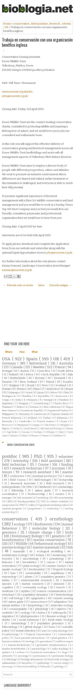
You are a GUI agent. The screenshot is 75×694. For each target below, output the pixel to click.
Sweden (39, 367)
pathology (59, 666)
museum (60, 583)
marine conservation (49, 540)
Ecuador (68, 381)
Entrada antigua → (60, 285)
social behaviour (29, 619)
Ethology (12, 659)
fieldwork (45, 486)
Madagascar (9, 396)
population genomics (51, 623)
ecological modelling (51, 551)
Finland (13, 374)
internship (21, 461)
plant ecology (31, 565)
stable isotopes (64, 641)
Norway (40, 377)
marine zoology (61, 663)
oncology (23, 655)
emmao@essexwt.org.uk (17, 270)
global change (33, 626)
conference (17, 476)
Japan (41, 392)
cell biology (16, 598)
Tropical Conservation (39, 634)
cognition (8, 587)
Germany (9, 363)
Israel (29, 392)
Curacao (26, 432)
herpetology (35, 605)
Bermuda (7, 421)
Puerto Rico (61, 403)
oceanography (18, 608)
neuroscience (39, 601)
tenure (7, 472)
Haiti (61, 432)
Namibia (27, 396)
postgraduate (34, 508)
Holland (33, 417)
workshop (43, 497)
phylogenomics (30, 616)
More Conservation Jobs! (21, 445)
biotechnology (64, 594)
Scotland (61, 385)
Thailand (7, 407)
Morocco (7, 425)
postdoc (10, 456)
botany (40, 555)
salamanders (9, 663)
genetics (59, 536)
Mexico (22, 388)
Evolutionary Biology (27, 536)
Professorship (37, 494)
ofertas (66, 23)
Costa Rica (44, 370)
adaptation (60, 601)
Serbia (16, 428)
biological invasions (32, 659)
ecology (20, 524)
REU (10, 501)
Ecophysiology (10, 634)
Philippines (8, 414)
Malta (25, 435)
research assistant (38, 472)
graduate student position (54, 505)
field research (55, 483)
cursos (69, 476)
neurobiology (60, 630)
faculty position (27, 501)
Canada (17, 367)
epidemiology (43, 663)
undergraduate (11, 486)
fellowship (18, 490)
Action (42, 612)
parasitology (39, 648)
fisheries (8, 562)
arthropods (60, 612)
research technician (27, 468)
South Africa (65, 370)
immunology (19, 623)
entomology (9, 576)
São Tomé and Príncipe (51, 428)
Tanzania (24, 414)
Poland (50, 381)
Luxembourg (41, 403)
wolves (21, 652)
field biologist (43, 479)
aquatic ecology (12, 569)
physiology (42, 608)
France (60, 367)
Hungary (24, 403)
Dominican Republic (32, 410)
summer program (12, 508)
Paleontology (10, 626)
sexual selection (26, 630)
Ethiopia (51, 432)
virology (30, 641)
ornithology (61, 519)
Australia (66, 363)
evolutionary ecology (15, 555)
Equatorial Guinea (58, 410)
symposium (8, 505)
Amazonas (61, 396)
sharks (6, 619)
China (36, 388)
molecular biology (47, 528)
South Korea (30, 428)
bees (52, 626)
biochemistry (37, 569)
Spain (32, 358)
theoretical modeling (27, 666)
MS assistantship (63, 497)
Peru (45, 385)
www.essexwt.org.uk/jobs (17, 91)
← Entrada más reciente (18, 285)
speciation (46, 641)
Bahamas (62, 417)
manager (7, 497)
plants (29, 576)
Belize (20, 407)
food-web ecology (58, 659)
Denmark (60, 377)
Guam (64, 421)
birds (69, 532)
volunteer (66, 457)
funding (67, 464)
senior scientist (59, 501)
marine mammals (46, 547)
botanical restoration (43, 652)
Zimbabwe (58, 435)
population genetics (53, 576)
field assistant (39, 23)
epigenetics (38, 598)
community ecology (35, 587)
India (18, 399)
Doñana (34, 407)
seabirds (7, 612)
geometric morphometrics (52, 645)
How (22, 352)
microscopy (7, 666)
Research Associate (24, 483)
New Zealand (29, 381)
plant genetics (60, 637)
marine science (57, 565)
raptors (62, 608)
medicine (8, 591)
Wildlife (21, 544)
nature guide (44, 490)
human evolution (11, 641)
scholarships (65, 486)
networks (7, 655)
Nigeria (5, 428)
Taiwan (69, 428)
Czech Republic (51, 374)
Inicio (41, 285)
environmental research (37, 580)
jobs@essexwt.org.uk (15, 96)
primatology (57, 558)
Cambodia (25, 421)
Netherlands (18, 377)
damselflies (27, 663)
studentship (53, 508)
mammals (20, 551)
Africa (30, 374)
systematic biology (62, 655)
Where (8, 352)
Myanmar (23, 425)
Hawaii (6, 388)
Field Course (18, 479)
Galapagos (14, 392)
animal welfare (11, 605)
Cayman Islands (60, 414)
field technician (15, 464)
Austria (25, 370)
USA (7, 358)
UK (6, 27)
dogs (65, 652)
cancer (52, 562)
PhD (39, 456)
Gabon (53, 392)
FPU (22, 505)
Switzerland (38, 363)
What (35, 352)
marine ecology (13, 547)
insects (61, 587)
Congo (6, 399)
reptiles (26, 591)
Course (44, 464)
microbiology (31, 558)
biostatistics (30, 562)
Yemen (45, 435)
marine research (33, 583)
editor (32, 505)
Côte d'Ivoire (50, 425)
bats (14, 573)
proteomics (40, 655)
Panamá (7, 381)
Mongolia (65, 425)
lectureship (66, 479)
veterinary (8, 594)
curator (60, 494)
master (67, 472)
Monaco (35, 435)
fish (70, 547)
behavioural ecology (50, 544)
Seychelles (44, 396)
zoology (25, 612)
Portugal (7, 370)
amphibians (58, 573)
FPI (43, 501)
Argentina (7, 403)
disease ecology (56, 616)
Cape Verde (12, 432)
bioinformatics (13, 540)
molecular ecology (62, 605)
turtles (7, 580)
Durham (38, 432)
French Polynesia (12, 417)
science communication (52, 591)
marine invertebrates (14, 648)
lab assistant (25, 497)
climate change (41, 532)
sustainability (33, 573)
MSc (30, 486)
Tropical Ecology (63, 569)
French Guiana (46, 421)
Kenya (69, 388)
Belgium (14, 385)
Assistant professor (45, 476)
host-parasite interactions (30, 637)
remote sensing (63, 598)
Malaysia (32, 399)
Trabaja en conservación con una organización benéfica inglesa (37, 42)
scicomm (59, 468)
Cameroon (40, 414)
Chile (66, 392)
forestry (8, 558)
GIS (5, 544)
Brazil (31, 385)
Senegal (48, 399)
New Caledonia (52, 407)
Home (7, 23)
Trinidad (63, 399)
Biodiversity (44, 524)
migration (8, 616)
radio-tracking (60, 648)
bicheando (45, 666)
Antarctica (52, 388)
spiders (6, 652)
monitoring (59, 555)
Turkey (47, 417)
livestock (55, 23)
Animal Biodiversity (19, 645)
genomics (10, 532)
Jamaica (14, 435)
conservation (21, 23)
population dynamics (36, 594)
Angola (36, 425)
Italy (70, 374)
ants (44, 630)
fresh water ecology (60, 619)
